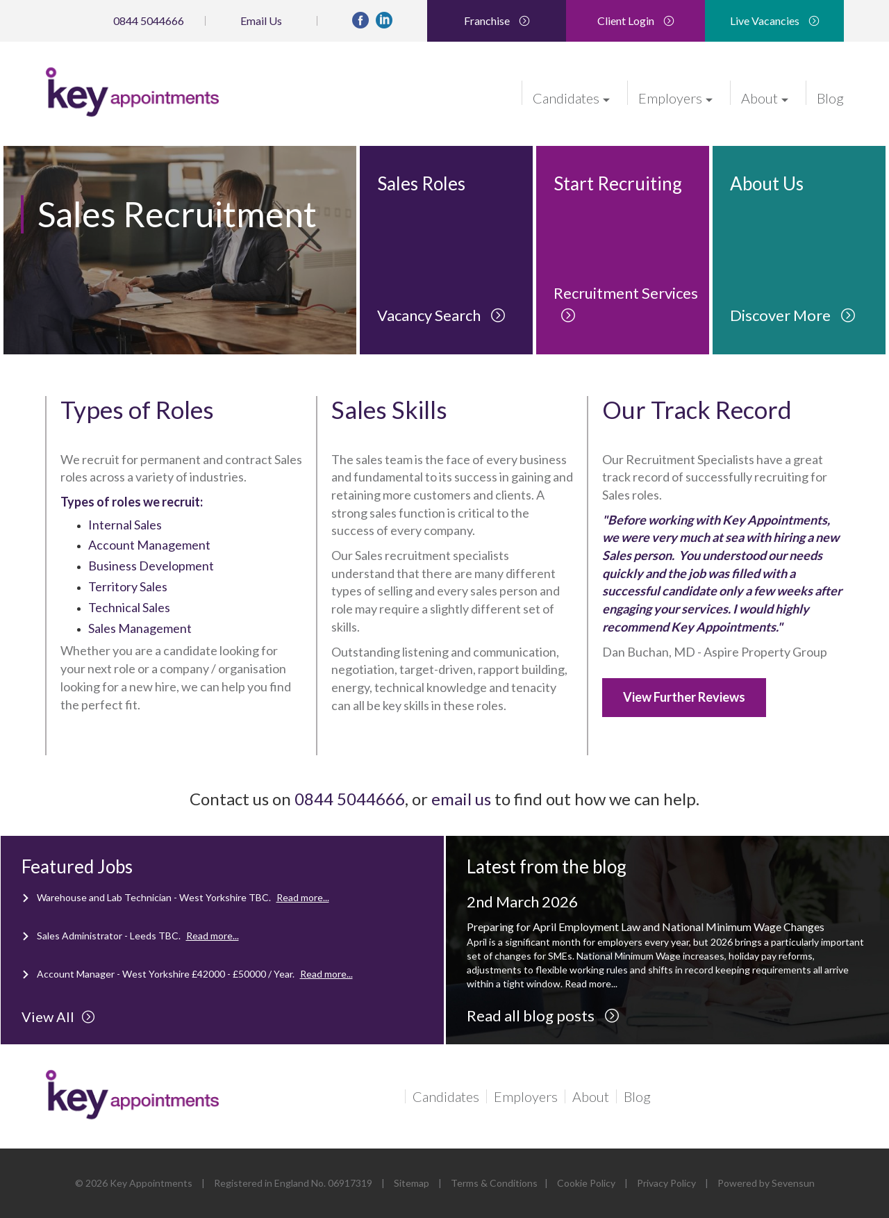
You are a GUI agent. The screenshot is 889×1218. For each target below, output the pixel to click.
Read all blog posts (543, 1015)
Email (261, 20)
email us (461, 799)
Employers (675, 97)
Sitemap (411, 1183)
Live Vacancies (775, 20)
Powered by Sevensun (766, 1183)
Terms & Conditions (494, 1183)
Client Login (635, 20)
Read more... (302, 897)
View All (58, 1016)
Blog (830, 97)
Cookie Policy (586, 1183)
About (764, 97)
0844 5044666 (148, 20)
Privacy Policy (666, 1183)
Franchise (497, 20)
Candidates (571, 97)
